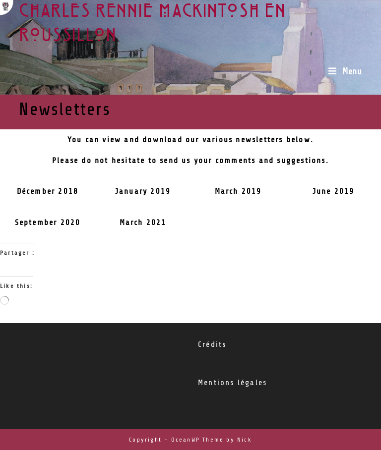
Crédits (212, 344)
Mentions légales (232, 382)
